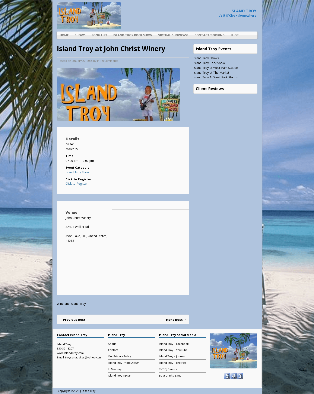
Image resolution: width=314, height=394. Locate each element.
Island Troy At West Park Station (215, 77)
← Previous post (72, 319)
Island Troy (88, 391)
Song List (99, 35)
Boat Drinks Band (170, 375)
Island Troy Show (77, 172)
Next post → (176, 319)
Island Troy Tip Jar (119, 375)
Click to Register (77, 183)
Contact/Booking (209, 35)
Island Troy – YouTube (173, 350)
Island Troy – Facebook (174, 344)
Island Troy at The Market (211, 72)
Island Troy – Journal (172, 356)
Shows (80, 35)
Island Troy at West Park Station (215, 68)
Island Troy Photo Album (123, 363)
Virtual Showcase (173, 35)
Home (64, 35)
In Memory (115, 369)
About (112, 344)
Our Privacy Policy (119, 356)
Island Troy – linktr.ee (173, 363)
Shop (235, 35)
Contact (113, 350)
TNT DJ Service (168, 369)
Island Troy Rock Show (132, 35)
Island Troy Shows (206, 58)
